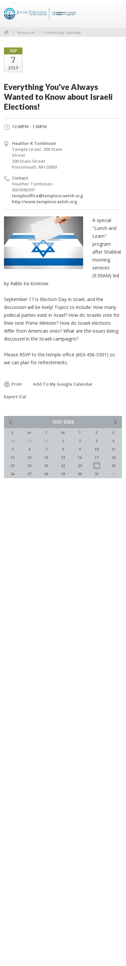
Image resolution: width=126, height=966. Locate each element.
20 (29, 465)
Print (13, 384)
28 (46, 474)
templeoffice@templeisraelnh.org (47, 196)
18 (113, 457)
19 (13, 465)
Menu (114, 14)
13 (29, 457)
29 (63, 474)
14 (46, 457)
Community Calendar (62, 32)
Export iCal (15, 397)
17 (97, 457)
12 (13, 457)
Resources (26, 32)
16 (80, 457)
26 (13, 474)
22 (63, 465)
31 (97, 474)
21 (46, 465)
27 (29, 474)
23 (80, 465)
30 (80, 474)
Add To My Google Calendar (63, 384)
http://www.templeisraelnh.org (44, 202)
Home (6, 32)
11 (113, 449)
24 (97, 465)
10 (97, 449)
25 (113, 465)
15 (63, 457)
